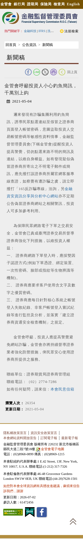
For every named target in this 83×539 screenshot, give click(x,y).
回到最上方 (73, 521)
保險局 (46, 4)
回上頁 (72, 72)
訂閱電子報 (49, 438)
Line (36, 72)
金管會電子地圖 (50, 449)
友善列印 (53, 72)
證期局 (32, 4)
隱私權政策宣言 (15, 433)
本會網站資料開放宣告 (20, 438)
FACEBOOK (28, 72)
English (73, 4)
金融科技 (30, 31)
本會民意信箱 (62, 389)
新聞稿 (47, 45)
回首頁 (11, 45)
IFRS (42, 31)
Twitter (45, 72)
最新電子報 (69, 438)
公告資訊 (29, 45)
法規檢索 (71, 31)
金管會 (6, 4)
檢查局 (59, 4)
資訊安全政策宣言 (44, 433)
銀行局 (19, 4)
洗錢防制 (53, 31)
